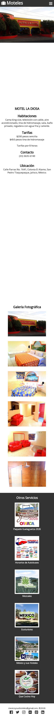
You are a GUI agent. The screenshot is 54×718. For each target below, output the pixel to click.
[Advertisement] (27, 74)
